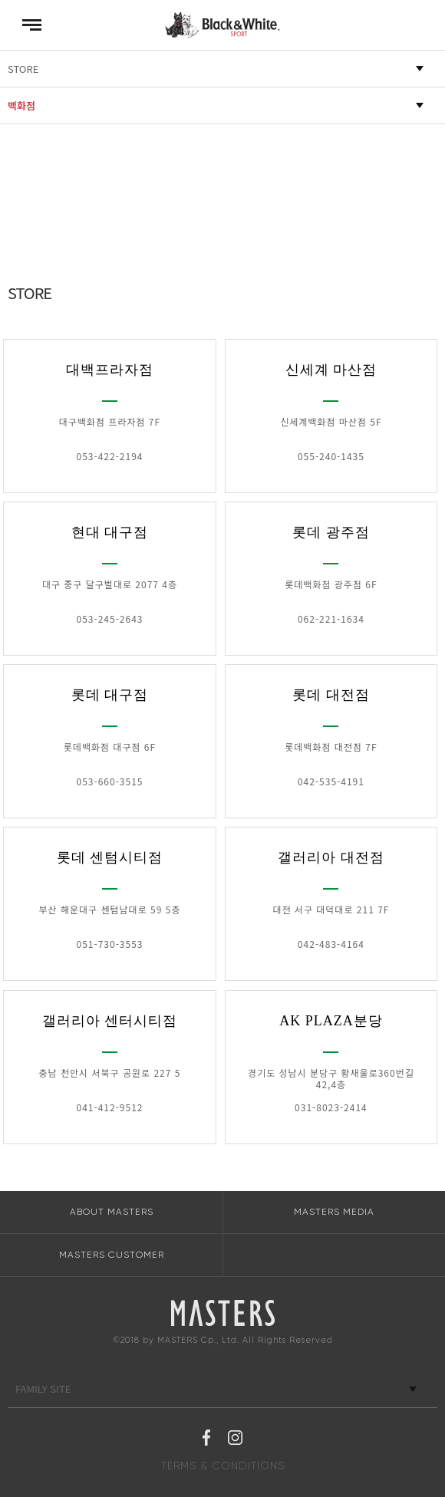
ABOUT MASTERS (111, 1211)
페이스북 (206, 1439)
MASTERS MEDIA (334, 1211)
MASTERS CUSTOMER (111, 1254)
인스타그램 (235, 1439)
